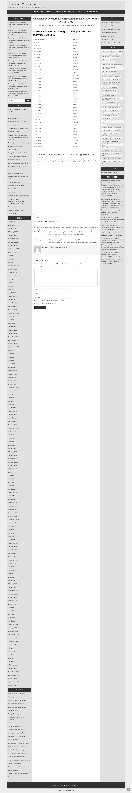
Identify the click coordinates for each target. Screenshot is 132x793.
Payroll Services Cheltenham (110, 22)
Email (36, 293)
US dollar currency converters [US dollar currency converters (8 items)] (112, 156)
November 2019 (13, 306)
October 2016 (12, 425)
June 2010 (11, 611)
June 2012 (11, 530)
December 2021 (13, 238)
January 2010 (12, 628)
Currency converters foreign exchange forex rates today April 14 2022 (18, 32)
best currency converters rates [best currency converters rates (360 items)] (112, 51)
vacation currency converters (18, 773)
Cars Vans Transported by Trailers (112, 43)
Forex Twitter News (14, 160)
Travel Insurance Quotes (16, 210)
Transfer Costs (13, 207)
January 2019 (12, 333)
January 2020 (12, 299)
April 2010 (11, 617)
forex (9, 723)
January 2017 (12, 414)
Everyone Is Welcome (15, 146)
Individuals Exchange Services (18, 163)
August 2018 (12, 350)
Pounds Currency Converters (48, 232)
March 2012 (12, 540)
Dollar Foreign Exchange (16, 703)
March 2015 (12, 489)
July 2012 (11, 526)
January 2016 (12, 455)
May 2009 (11, 655)
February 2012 (13, 543)
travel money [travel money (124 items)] (106, 153)
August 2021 (12, 252)
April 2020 (11, 289)
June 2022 (11, 222)
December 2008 (13, 672)
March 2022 (12, 228)
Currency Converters (22, 4)
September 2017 (13, 387)
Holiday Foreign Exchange (16, 736)
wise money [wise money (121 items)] (118, 161)
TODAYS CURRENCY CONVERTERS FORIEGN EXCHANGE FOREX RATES (16, 201)
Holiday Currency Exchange (17, 733)
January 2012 (12, 546)
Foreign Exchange (14, 714)
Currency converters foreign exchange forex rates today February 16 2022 (17, 55)
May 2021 (11, 262)
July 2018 (11, 354)
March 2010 (12, 621)
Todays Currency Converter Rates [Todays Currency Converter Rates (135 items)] (111, 144)
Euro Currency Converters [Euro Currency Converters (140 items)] (111, 82)
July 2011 (11, 567)
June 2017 (11, 397)
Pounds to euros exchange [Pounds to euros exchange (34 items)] (110, 133)
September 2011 (13, 560)
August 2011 (12, 563)
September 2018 (13, 347)
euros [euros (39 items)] (104, 87)
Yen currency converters (16, 777)
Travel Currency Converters (62, 234)
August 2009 (12, 645)
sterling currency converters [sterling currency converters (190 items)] (111, 138)
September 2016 (13, 428)
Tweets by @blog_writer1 (109, 172)
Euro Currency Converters (89, 227)
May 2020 (11, 286)
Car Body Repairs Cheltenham (111, 29)
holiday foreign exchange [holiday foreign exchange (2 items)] (110, 115)
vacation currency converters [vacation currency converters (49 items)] (112, 158)
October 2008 (12, 678)
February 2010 (13, 624)
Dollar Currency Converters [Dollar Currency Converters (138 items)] (111, 76)
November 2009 (13, 634)
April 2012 (11, 536)
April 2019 (11, 323)
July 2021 (11, 255)
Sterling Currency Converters (69, 232)
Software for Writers (108, 36)
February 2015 (13, 492)
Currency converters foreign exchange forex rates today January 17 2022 (17, 71)
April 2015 (11, 485)
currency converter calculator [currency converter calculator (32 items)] (112, 64)
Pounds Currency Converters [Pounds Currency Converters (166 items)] (111, 127)
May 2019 (11, 320)
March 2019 (12, 326)
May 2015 (11, 482)
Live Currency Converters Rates (18, 743)
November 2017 (13, 381)
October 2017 (12, 384)
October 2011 (12, 557)
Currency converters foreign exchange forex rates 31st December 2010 (111, 194)
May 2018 (11, 360)
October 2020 (12, 269)
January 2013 (12, 506)
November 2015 (13, 462)
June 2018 (11, 357)
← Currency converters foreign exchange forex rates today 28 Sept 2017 (57, 240)
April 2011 (11, 577)
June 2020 (11, 282)
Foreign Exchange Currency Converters (47, 230)
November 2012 (13, 513)
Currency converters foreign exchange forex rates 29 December (111, 212)
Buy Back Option (13, 125)
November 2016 (13, 421)
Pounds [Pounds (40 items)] (104, 125)
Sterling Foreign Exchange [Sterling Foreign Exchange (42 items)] (110, 141)
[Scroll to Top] (128, 789)
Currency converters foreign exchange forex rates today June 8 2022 (19, 25)
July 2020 (11, 279)
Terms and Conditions (15, 189)
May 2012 (11, 533)
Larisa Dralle (105, 225)
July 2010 (11, 607)
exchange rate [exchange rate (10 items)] (112, 87)
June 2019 (11, 316)
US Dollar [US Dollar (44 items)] (116, 153)
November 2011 (13, 553)
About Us (79, 12)
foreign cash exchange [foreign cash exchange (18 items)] (109, 90)
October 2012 (12, 516)
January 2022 (12, 235)
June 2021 (11, 259)
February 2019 (13, 330)
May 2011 (11, 573)
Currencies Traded (14, 131)
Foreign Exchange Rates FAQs (17, 153)
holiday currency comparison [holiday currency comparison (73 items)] (111, 107)
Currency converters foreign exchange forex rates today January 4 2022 (17, 78)
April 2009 (11, 658)
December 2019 (13, 303)
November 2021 (13, 242)
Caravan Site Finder (107, 39)
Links (9, 170)
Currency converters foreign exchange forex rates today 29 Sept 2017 (66, 20)
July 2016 (11, 435)
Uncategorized (78, 234)
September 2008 (13, 682)
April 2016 (11, 445)
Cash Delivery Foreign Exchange (18, 128)
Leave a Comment (88, 25)
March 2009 (12, 661)
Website (37, 297)
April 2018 (11, 364)
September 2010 (13, 601)
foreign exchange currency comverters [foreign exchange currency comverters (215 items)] (111, 98)
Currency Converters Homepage (43, 12)
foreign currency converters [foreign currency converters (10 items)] (111, 93)
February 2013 (13, 502)
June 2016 (11, 438)
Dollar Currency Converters (69, 227)
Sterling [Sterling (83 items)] (104, 135)
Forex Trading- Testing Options (18, 156)
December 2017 (13, 377)
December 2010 (13, 590)
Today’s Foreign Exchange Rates (18, 195)
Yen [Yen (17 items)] (103, 164)
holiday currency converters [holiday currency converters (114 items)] (111, 110)
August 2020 (12, 276)
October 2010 (12, 597)
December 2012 (13, 509)
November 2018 (13, 340)
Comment (38, 267)
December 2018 (13, 337)
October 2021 (12, 245)
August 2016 (12, 431)
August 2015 (12, 472)
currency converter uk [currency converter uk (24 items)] (109, 71)
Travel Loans (12, 213)
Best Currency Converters (51, 227)
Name (36, 289)
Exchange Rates (13, 710)
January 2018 (12, 374)
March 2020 (12, 293)
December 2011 (13, 550)
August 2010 (12, 604)
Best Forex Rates (13, 118)
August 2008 (12, 685)
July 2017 (11, 394)
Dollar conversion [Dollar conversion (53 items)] (108, 74)
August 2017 (12, 391)
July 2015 (11, 475)
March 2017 (12, 408)
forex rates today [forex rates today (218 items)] (113, 102)
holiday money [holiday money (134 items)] (106, 118)
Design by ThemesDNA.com (66, 790)
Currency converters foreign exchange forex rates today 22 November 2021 (18, 94)
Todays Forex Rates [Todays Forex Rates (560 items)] (108, 148)
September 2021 (13, 249)
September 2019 (13, 313)
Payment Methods (14, 182)
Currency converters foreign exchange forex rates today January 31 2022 (17, 63)
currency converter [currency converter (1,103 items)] (108, 62)
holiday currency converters (70, 230)
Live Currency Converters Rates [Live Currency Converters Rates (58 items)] (110, 121)
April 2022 (11, 225)
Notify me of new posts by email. (47, 303)
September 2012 (13, 519)
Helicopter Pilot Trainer (109, 26)
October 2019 (12, 310)
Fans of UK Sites (13, 149)
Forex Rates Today (14, 726)
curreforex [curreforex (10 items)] (105, 59)
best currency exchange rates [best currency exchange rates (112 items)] (111, 54)
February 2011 (12, 584)
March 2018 (12, 367)
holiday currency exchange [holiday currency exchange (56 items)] (111, 113)
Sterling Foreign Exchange (16, 756)
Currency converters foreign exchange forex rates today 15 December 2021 (18, 86)
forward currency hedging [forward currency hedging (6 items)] (110, 105)
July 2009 (11, 648)
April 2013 (11, 496)
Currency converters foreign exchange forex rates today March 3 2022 (19, 48)
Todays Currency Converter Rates (19, 760)
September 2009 (13, 641)
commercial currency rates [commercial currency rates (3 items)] (111, 56)
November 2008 (13, 675)
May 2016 (11, 442)
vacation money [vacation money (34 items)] (107, 161)
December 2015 (13, 458)
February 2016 (13, 452)
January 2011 (12, 587)
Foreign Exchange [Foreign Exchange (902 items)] (108, 95)
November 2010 (13, 594)
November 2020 (13, 265)
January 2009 (12, 668)
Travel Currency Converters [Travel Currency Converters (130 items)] (111, 150)
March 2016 (12, 448)
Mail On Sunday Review (91, 12)
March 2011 (11, 580)
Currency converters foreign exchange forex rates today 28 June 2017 (18, 137)
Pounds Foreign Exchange (16, 750)
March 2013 (12, 499)
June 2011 (11, 570)
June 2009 (11, 651)
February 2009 (13, 665)
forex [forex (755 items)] (103, 102)
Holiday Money (13, 739)
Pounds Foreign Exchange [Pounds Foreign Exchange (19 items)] (110, 130)
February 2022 (13, 232)
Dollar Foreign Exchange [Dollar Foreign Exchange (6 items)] (110, 79)
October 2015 (12, 465)
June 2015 (11, 479)
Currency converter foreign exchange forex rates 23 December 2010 (112, 220)
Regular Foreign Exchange (16, 185)
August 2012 (12, 523)
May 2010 (11, 614)
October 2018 (12, 343)
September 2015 (13, 469)
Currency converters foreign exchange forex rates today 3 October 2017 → (74, 242)
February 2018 (13, 370)
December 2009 (13, 631)
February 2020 (13, 296)
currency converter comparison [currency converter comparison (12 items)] (108, 68)
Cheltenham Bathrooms (109, 32)
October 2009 (12, 638)
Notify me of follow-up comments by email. (50, 300)
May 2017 (11, 401)
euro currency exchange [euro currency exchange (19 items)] (110, 85)
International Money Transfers (65, 12)
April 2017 (11, 404)
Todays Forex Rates (14, 763)
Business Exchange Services (17, 121)
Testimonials (12, 192)
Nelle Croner (105, 217)
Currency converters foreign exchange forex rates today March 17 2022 (19, 40)
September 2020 (13, 272)
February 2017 (13, 411)
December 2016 (13, 418)
